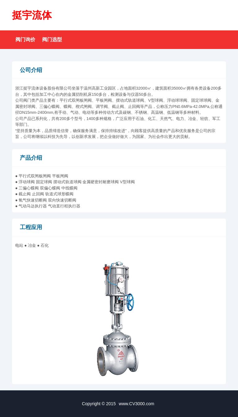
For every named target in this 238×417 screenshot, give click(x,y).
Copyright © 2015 (119, 403)
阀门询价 (25, 39)
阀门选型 (52, 39)
